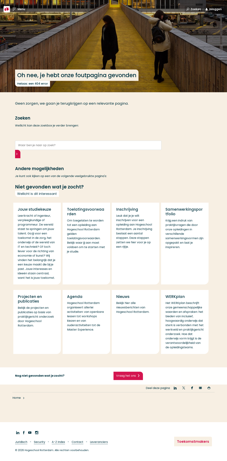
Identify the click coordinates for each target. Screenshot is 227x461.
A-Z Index (58, 442)
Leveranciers (99, 442)
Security (39, 442)
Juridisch (21, 442)
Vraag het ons (126, 380)
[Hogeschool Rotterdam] (7, 9)
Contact (77, 442)
